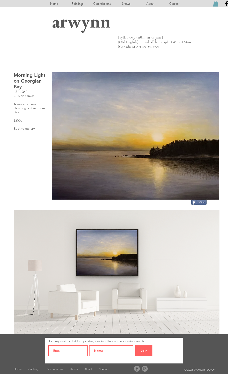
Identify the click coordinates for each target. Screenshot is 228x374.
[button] (215, 3)
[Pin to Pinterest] (213, 202)
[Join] (143, 350)
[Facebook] (137, 369)
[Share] (199, 202)
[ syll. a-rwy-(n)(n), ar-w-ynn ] (140, 37)
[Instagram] (145, 369)
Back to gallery (24, 128)
